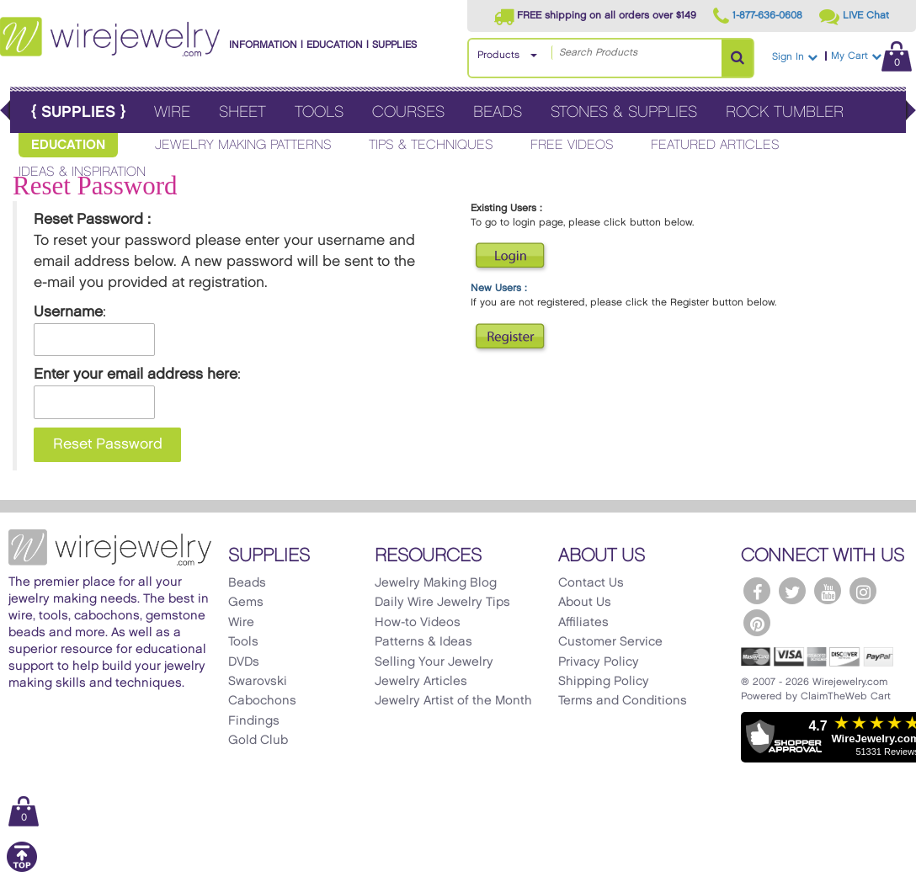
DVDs (243, 662)
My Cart (871, 56)
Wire (172, 112)
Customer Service (610, 642)
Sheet (242, 112)
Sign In (794, 56)
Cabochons (262, 701)
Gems (246, 602)
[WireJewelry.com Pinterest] (756, 622)
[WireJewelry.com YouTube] (827, 590)
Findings (254, 721)
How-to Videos (418, 623)
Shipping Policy (603, 682)
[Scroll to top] (22, 869)
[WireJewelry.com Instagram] (862, 590)
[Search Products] (737, 58)
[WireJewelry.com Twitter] (792, 590)
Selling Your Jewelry (434, 662)
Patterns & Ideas (423, 642)
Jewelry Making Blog (436, 583)
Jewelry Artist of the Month (453, 701)
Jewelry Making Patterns (243, 145)
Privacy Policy (598, 662)
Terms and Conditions (622, 701)
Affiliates (583, 623)
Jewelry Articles (421, 682)
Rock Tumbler (785, 112)
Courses (408, 112)
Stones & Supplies (624, 112)
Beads (497, 112)
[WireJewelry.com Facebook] (756, 590)
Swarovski (257, 682)
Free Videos (572, 145)
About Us (584, 602)
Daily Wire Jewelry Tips (442, 602)
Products (498, 55)
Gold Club (258, 741)
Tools (319, 112)
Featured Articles (715, 145)
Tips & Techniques (431, 145)
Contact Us (591, 583)
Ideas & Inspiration (82, 172)
